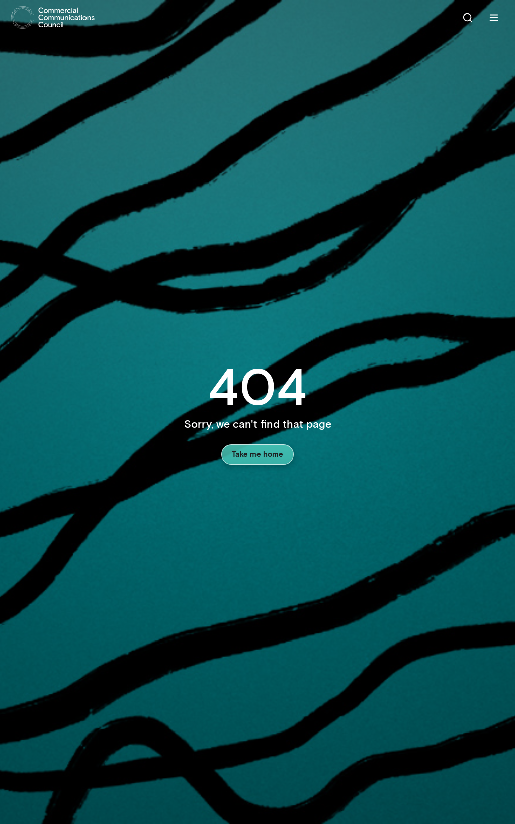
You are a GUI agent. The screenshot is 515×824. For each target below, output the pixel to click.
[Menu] (494, 18)
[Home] (53, 17)
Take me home (257, 454)
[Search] (468, 18)
